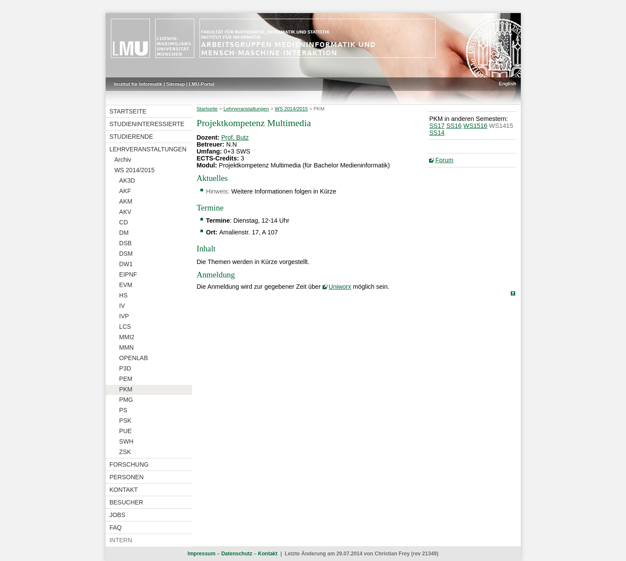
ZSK (125, 451)
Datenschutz (236, 554)
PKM (125, 389)
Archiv (122, 159)
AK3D (127, 180)
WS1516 (475, 125)
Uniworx (340, 286)
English (507, 83)
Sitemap (175, 84)
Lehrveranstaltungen (148, 149)
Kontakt (124, 489)
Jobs (118, 514)
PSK (125, 420)
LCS (125, 326)
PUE (125, 430)
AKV (125, 211)
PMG (126, 399)
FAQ (116, 527)
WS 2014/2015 (134, 170)
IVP (124, 316)
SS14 (436, 132)
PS (123, 410)
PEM (125, 378)
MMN (126, 347)
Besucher (126, 502)
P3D (125, 368)
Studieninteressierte (147, 123)
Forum (444, 160)
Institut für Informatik (138, 84)
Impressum (202, 554)
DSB (125, 243)
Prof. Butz (235, 137)
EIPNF (128, 274)
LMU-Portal (201, 84)
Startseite (128, 111)
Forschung (129, 464)
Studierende (131, 136)
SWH (126, 441)
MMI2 (126, 337)
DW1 (126, 263)
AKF (125, 190)
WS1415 (501, 125)
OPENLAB (133, 357)
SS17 (436, 125)
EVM (125, 284)
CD (123, 222)
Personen (127, 477)
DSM (126, 253)
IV (122, 305)
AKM (125, 201)
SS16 (454, 125)
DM (124, 232)
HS (123, 295)
